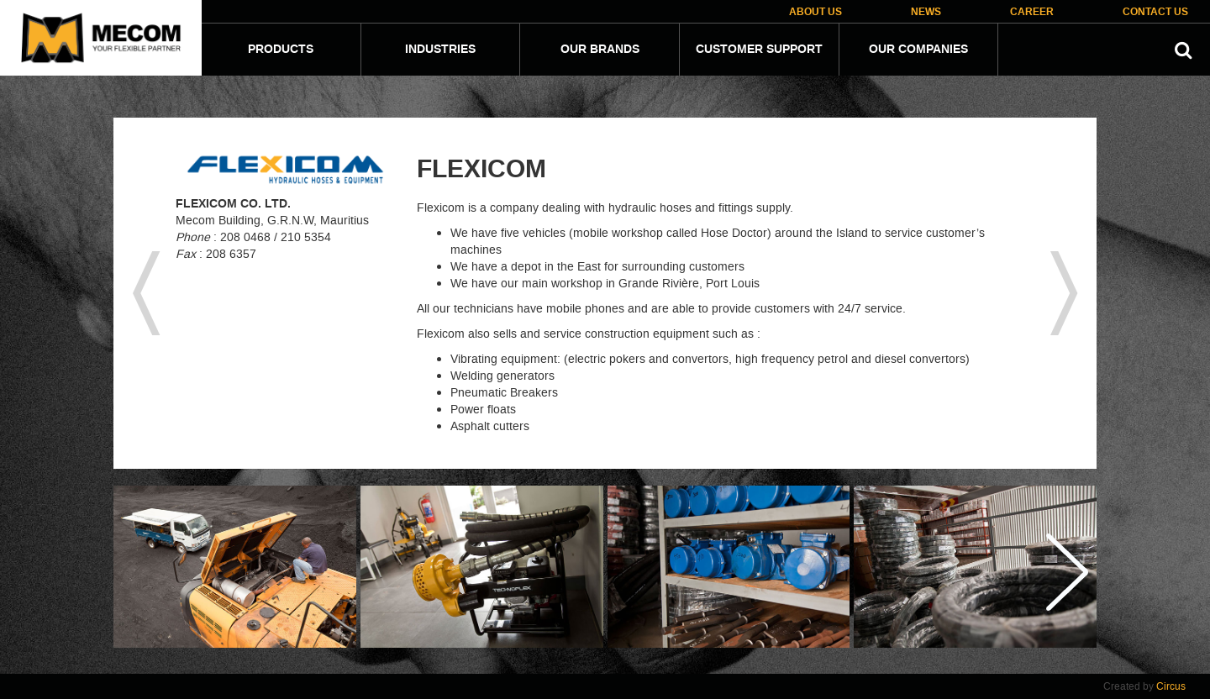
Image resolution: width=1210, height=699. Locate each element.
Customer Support (759, 49)
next (1063, 293)
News (926, 12)
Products (280, 49)
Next (1066, 572)
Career (1032, 12)
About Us (815, 12)
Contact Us (1155, 12)
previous (146, 293)
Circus (1171, 686)
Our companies (918, 49)
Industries (440, 49)
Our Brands (599, 49)
